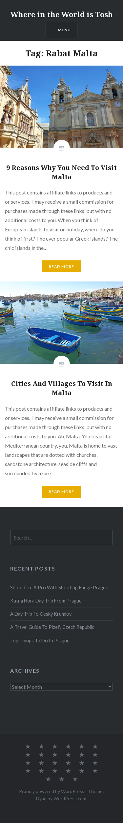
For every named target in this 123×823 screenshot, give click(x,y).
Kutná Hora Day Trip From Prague (46, 600)
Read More (61, 266)
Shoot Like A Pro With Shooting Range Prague (59, 587)
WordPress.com (69, 798)
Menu (64, 29)
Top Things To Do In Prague (40, 640)
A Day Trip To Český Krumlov (40, 614)
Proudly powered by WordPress (51, 791)
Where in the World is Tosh (61, 14)
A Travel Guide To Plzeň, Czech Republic (52, 627)
